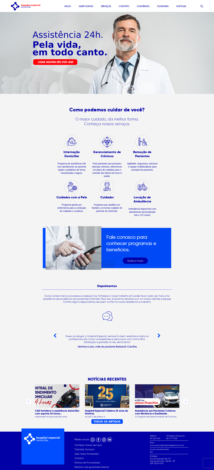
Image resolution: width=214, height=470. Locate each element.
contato (124, 6)
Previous (55, 336)
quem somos (86, 6)
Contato (79, 458)
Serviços (106, 6)
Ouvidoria (163, 6)
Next (159, 336)
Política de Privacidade (87, 462)
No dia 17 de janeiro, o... (95, 416)
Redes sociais (82, 439)
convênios (143, 6)
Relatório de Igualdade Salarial (91, 467)
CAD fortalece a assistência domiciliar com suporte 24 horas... (57, 412)
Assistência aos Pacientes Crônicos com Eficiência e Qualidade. (155, 412)
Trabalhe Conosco (84, 449)
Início (67, 6)
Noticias (181, 6)
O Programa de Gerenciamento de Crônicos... (156, 416)
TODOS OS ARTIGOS (107, 421)
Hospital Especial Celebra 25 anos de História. (106, 412)
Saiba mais (135, 261)
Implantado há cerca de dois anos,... (52, 416)
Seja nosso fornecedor (86, 453)
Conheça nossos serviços (88, 445)
